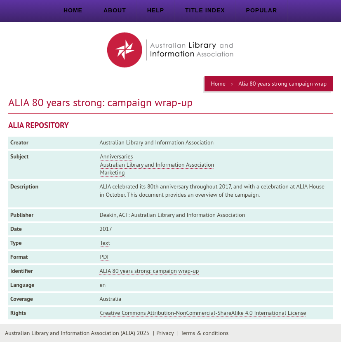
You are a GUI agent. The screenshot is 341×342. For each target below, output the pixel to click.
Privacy (165, 333)
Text (105, 243)
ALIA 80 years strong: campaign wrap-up (149, 271)
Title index (205, 10)
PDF (105, 257)
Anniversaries (116, 156)
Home (72, 10)
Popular (261, 10)
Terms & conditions (204, 333)
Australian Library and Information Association (157, 164)
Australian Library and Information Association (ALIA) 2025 (77, 333)
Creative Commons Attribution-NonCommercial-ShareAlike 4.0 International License (203, 312)
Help (155, 10)
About (114, 10)
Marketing (112, 172)
